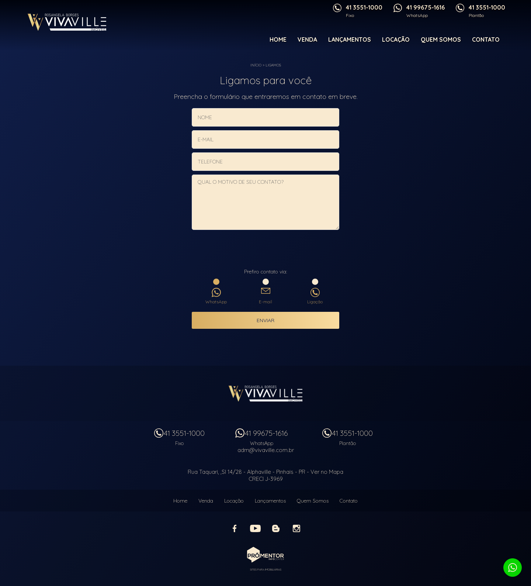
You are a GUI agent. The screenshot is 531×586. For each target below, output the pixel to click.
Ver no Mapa (326, 471)
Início (255, 65)
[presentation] (265, 250)
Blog (275, 528)
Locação (396, 39)
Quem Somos (441, 39)
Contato (486, 39)
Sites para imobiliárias (265, 569)
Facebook (234, 528)
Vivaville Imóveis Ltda (265, 393)
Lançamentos (349, 39)
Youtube (255, 528)
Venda (307, 39)
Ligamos (273, 65)
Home (278, 39)
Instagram (296, 528)
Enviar (265, 320)
